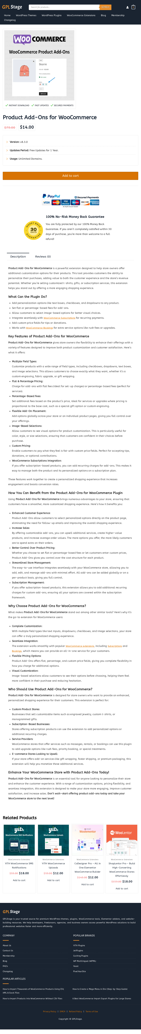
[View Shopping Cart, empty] (133, 7)
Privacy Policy (49, 1016)
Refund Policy (76, 1016)
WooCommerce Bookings (40, 329)
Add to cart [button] (19, 882)
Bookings (17, 652)
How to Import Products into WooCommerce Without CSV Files (35, 1003)
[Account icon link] (127, 7)
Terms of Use (92, 1016)
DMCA (62, 1016)
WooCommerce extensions (81, 647)
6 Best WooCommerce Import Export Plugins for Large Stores (104, 1003)
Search (105, 7)
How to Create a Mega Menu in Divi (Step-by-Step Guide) (102, 994)
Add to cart (70, 176)
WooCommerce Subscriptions (61, 320)
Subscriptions (119, 647)
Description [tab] (19, 258)
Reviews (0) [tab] (47, 258)
